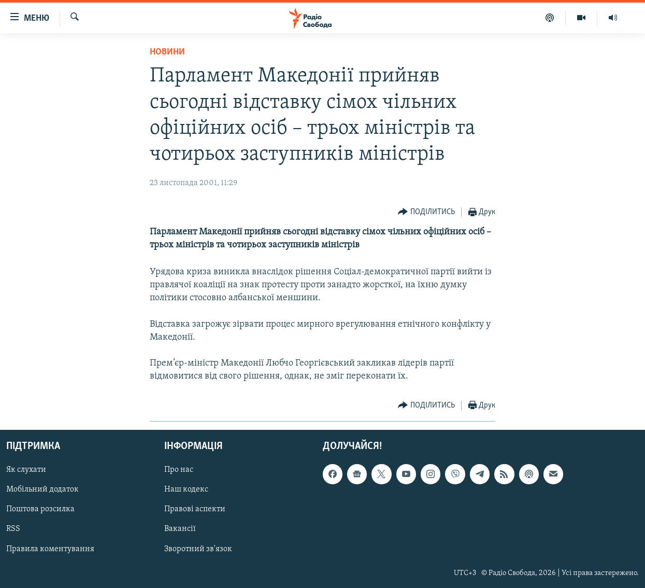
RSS (13, 529)
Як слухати (26, 470)
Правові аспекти (194, 509)
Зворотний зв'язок (198, 548)
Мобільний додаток (42, 489)
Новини (167, 52)
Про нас (178, 470)
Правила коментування (50, 548)
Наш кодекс (186, 489)
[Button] (426, 212)
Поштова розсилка (40, 509)
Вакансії (180, 529)
